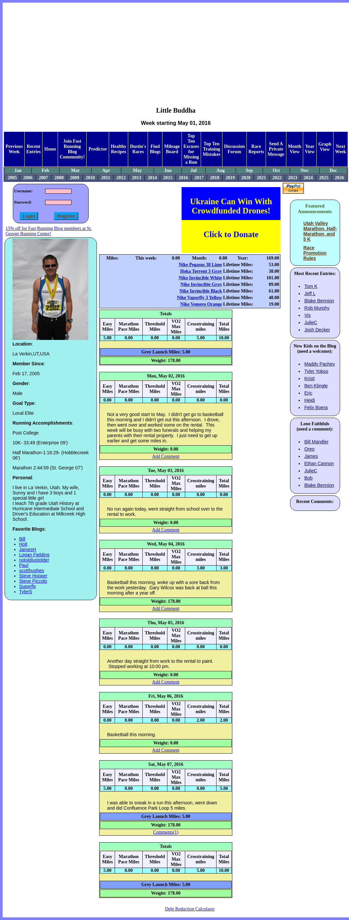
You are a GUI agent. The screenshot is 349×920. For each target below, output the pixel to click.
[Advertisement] (176, 50)
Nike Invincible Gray (201, 284)
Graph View (325, 147)
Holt (23, 544)
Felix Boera (316, 407)
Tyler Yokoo (316, 371)
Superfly (27, 586)
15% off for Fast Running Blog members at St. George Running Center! (49, 231)
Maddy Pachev (320, 364)
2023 (292, 177)
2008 (59, 177)
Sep (249, 170)
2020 (245, 177)
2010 (90, 177)
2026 (339, 177)
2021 (261, 177)
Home (50, 149)
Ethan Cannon (319, 463)
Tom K (311, 286)
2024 (308, 177)
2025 (324, 177)
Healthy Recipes (118, 149)
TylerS (25, 591)
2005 (12, 177)
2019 (230, 177)
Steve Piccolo (33, 581)
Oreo (310, 449)
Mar (75, 170)
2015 (167, 177)
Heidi (310, 400)
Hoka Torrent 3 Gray (201, 271)
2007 (43, 177)
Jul (193, 170)
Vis (308, 315)
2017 (199, 177)
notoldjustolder (34, 560)
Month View (294, 149)
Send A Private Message (276, 149)
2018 (214, 177)
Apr (106, 170)
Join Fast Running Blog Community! (72, 149)
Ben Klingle (316, 385)
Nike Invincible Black (200, 291)
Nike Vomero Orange (201, 304)
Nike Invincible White (200, 277)
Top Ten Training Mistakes (211, 149)
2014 (152, 177)
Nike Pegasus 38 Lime (200, 264)
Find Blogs (155, 149)
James (311, 456)
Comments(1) (166, 832)
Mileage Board (172, 149)
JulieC (311, 322)
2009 (74, 177)
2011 (105, 177)
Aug (221, 170)
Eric (308, 393)
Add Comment (166, 456)
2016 (183, 177)
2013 (136, 177)
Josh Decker (317, 329)
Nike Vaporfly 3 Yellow (199, 297)
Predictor (97, 149)
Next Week (340, 149)
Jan (18, 170)
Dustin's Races (138, 149)
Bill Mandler (317, 441)
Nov (304, 170)
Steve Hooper (33, 575)
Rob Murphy (317, 308)
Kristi (310, 378)
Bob (309, 478)
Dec (333, 170)
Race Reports (256, 149)
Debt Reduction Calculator (190, 908)
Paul (23, 565)
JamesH (27, 549)
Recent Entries (33, 149)
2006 (27, 177)
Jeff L (310, 293)
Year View (310, 149)
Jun (168, 170)
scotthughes (31, 570)
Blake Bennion (319, 300)
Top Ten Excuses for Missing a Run (191, 149)
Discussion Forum (234, 149)
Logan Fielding (34, 554)
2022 (277, 177)
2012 (121, 177)
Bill (22, 539)
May (137, 170)
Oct (276, 170)
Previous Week (14, 149)
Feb (45, 170)
